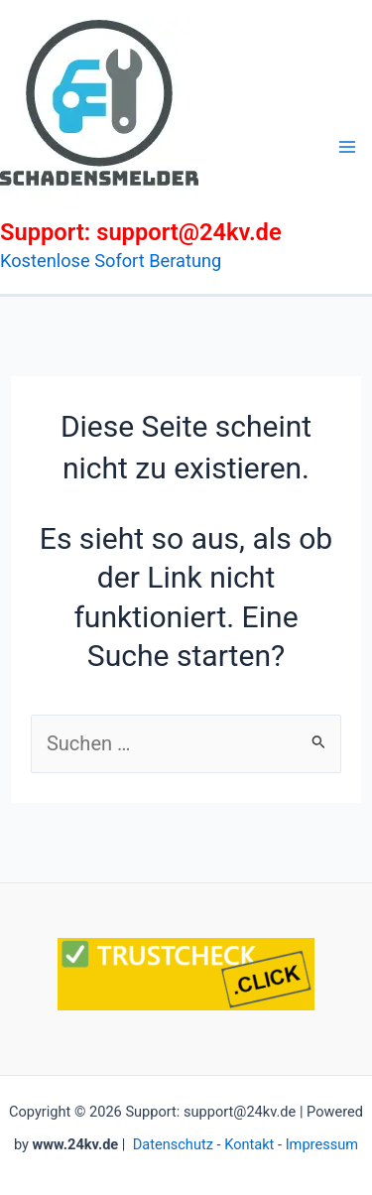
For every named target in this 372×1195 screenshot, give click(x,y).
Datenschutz (173, 1144)
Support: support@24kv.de (141, 232)
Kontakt (249, 1144)
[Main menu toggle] (347, 147)
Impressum (322, 1144)
